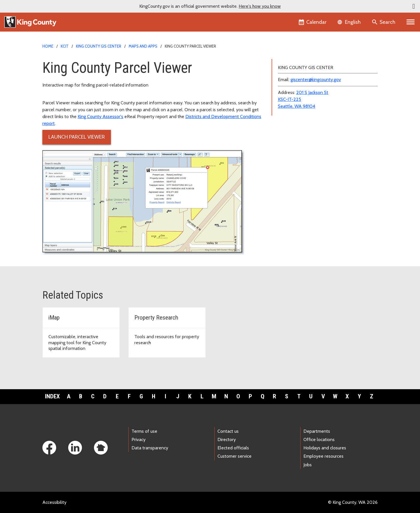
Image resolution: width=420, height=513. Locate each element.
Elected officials (233, 448)
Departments (316, 431)
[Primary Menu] (410, 22)
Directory (226, 439)
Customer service (234, 456)
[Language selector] (350, 22)
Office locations (319, 439)
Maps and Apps (143, 46)
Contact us (228, 431)
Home (47, 46)
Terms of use (144, 431)
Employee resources (323, 456)
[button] (413, 6)
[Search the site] (384, 22)
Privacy (139, 439)
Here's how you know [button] (260, 6)
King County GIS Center (98, 46)
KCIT (64, 46)
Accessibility (54, 502)
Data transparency (150, 448)
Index (52, 396)
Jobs (307, 464)
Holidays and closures (324, 448)
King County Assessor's (100, 116)
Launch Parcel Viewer (76, 137)
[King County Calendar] (313, 22)
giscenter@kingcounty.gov (316, 79)
